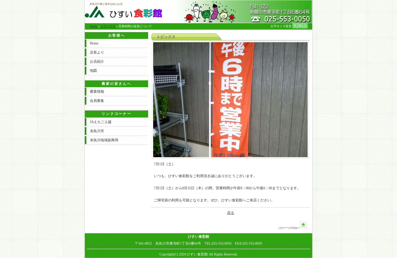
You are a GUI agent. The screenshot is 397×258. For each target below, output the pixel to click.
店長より (97, 52)
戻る (230, 213)
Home (93, 26)
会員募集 (97, 101)
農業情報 (97, 91)
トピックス (107, 26)
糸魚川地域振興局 (104, 140)
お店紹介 (97, 61)
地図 (93, 71)
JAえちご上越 (100, 122)
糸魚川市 (97, 131)
